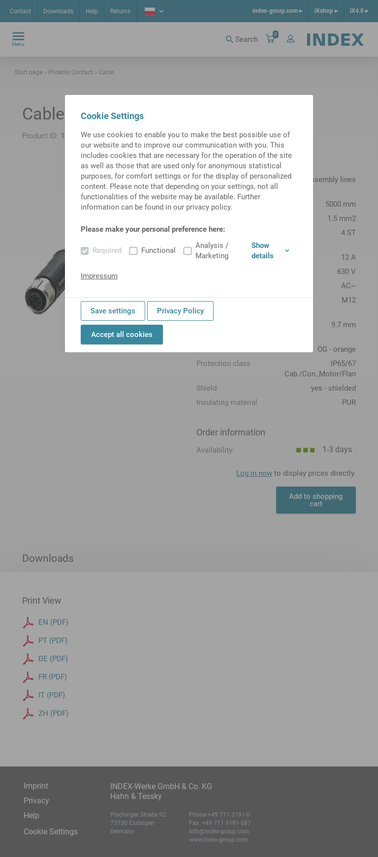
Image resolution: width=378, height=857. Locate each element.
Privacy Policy (180, 310)
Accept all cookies (122, 334)
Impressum (99, 276)
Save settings (113, 310)
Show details (270, 250)
